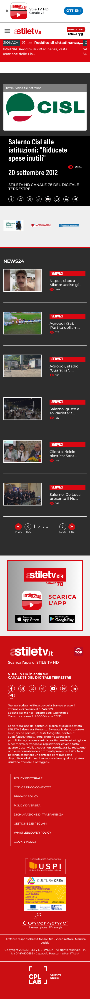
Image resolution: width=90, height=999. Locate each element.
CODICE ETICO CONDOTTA (33, 787)
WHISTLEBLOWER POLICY (32, 832)
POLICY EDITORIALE (28, 778)
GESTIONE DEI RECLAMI (31, 823)
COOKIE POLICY (25, 841)
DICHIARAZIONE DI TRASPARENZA (38, 814)
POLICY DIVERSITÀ (27, 805)
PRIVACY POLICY (26, 796)
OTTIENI (73, 10)
